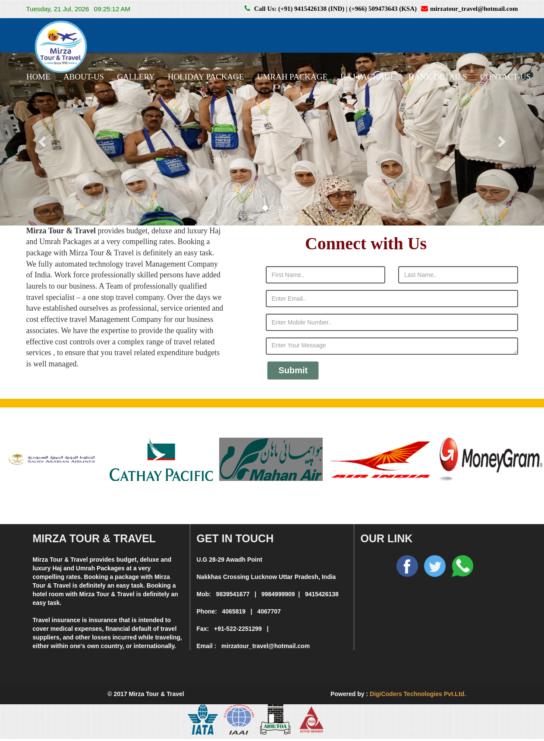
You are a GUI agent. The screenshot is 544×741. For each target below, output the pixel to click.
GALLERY (136, 76)
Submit (293, 370)
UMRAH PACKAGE (292, 76)
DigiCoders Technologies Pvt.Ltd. (418, 693)
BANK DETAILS (438, 76)
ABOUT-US (83, 76)
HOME (38, 76)
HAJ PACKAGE (368, 76)
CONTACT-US (505, 76)
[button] (41, 139)
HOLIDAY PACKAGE (206, 76)
